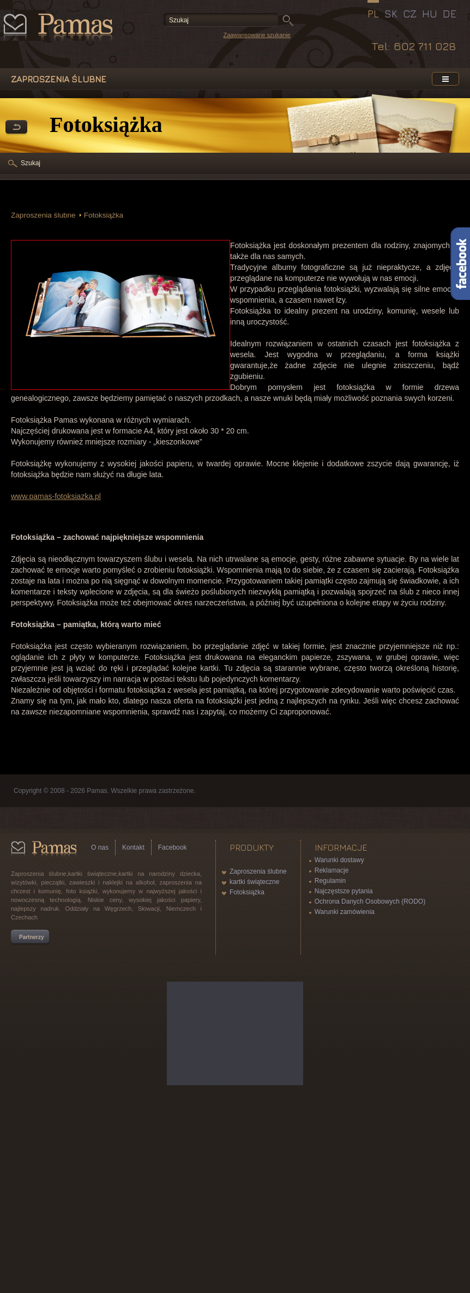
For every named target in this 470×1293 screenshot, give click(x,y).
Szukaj (30, 163)
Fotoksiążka (104, 215)
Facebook (172, 847)
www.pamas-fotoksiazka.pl (56, 496)
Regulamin (330, 881)
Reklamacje (332, 870)
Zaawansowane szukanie (257, 35)
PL (373, 14)
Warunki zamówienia (345, 912)
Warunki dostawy (339, 860)
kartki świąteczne (254, 882)
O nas (100, 847)
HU (429, 14)
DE (449, 14)
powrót (16, 127)
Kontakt (133, 847)
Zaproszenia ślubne (43, 215)
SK (390, 14)
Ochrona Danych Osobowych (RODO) (370, 901)
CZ (410, 14)
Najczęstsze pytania (344, 891)
